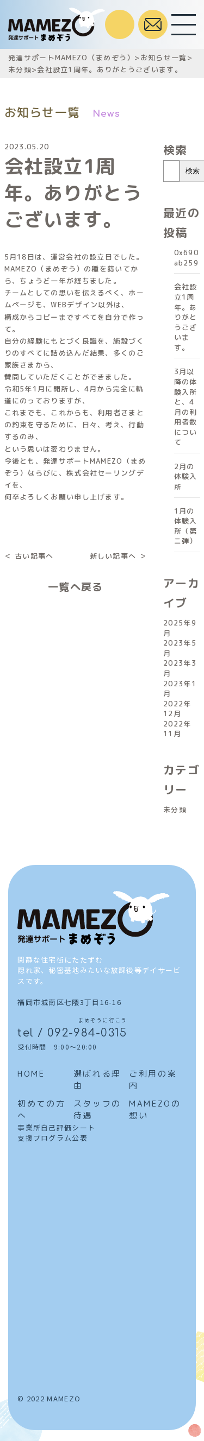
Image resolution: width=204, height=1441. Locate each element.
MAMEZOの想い (155, 1110)
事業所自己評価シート (56, 1127)
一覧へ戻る (75, 586)
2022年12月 (177, 709)
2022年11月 (177, 729)
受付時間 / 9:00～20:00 (119, 24)
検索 (175, 150)
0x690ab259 (186, 258)
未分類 (175, 809)
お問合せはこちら (153, 24)
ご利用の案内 (153, 1080)
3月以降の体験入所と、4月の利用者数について (185, 406)
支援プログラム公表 (52, 1138)
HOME (31, 1073)
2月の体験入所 (185, 476)
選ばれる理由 (97, 1080)
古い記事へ (34, 556)
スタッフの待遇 (97, 1110)
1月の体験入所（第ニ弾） (185, 526)
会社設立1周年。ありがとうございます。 (185, 317)
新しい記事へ (113, 556)
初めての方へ (41, 1110)
